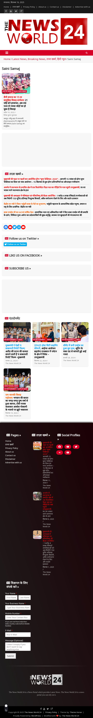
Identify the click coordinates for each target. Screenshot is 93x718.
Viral (78, 340)
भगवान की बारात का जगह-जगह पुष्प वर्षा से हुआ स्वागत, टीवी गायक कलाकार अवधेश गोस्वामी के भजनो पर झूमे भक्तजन (16, 402)
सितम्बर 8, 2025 (48, 519)
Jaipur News (7, 91)
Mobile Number (13, 613)
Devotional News (11, 386)
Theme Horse (76, 712)
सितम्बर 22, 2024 (40, 360)
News (20, 340)
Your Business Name (15, 603)
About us (42, 7)
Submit (10, 656)
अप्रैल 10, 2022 (9, 112)
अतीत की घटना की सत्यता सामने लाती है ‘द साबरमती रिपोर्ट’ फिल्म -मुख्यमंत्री (16, 351)
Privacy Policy (29, 7)
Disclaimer (67, 7)
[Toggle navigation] (7, 53)
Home (6, 7)
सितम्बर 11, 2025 (46, 481)
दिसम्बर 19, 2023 (11, 413)
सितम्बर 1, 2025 (48, 567)
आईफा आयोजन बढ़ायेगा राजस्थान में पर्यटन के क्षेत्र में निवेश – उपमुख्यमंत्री (46, 351)
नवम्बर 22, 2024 (11, 360)
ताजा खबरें (16, 7)
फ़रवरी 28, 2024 (69, 357)
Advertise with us (82, 7)
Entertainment (10, 340)
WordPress (36, 715)
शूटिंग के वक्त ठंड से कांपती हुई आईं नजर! (74, 350)
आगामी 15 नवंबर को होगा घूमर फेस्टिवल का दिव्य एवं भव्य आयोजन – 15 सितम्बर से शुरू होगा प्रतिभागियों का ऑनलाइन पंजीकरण (44, 180)
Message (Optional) (14, 640)
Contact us (54, 7)
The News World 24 (13, 363)
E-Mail (9, 630)
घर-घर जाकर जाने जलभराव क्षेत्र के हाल (48, 504)
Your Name (11, 593)
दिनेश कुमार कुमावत (10, 115)
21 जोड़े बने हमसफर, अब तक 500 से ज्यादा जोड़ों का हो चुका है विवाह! (16, 103)
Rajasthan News (20, 91)
